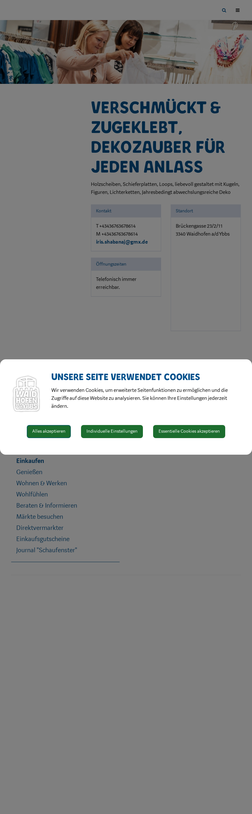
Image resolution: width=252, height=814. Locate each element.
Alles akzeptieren (48, 431)
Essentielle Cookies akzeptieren (189, 431)
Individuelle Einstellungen (111, 431)
